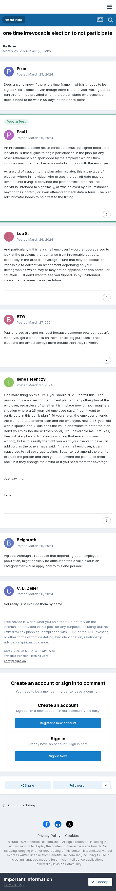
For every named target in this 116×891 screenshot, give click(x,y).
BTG (21, 316)
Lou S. (23, 233)
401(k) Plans (41, 51)
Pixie (12, 46)
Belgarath (26, 539)
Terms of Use (14, 885)
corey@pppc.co (15, 661)
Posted (35, 74)
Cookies (72, 835)
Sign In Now (58, 756)
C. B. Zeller (27, 588)
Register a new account (58, 723)
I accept (100, 882)
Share (27, 785)
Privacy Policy (49, 835)
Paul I (22, 131)
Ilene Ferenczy (31, 379)
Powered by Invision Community (58, 864)
